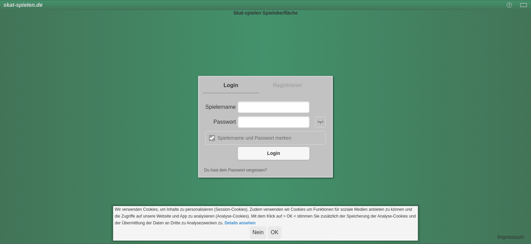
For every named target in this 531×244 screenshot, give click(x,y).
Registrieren (287, 85)
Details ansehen (240, 223)
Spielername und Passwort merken (254, 138)
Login (231, 85)
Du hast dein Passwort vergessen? (235, 170)
